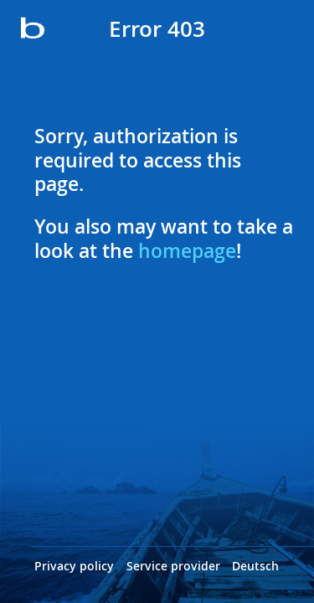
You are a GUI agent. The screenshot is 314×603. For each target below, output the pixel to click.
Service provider (173, 566)
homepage (187, 251)
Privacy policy (74, 566)
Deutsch (255, 566)
